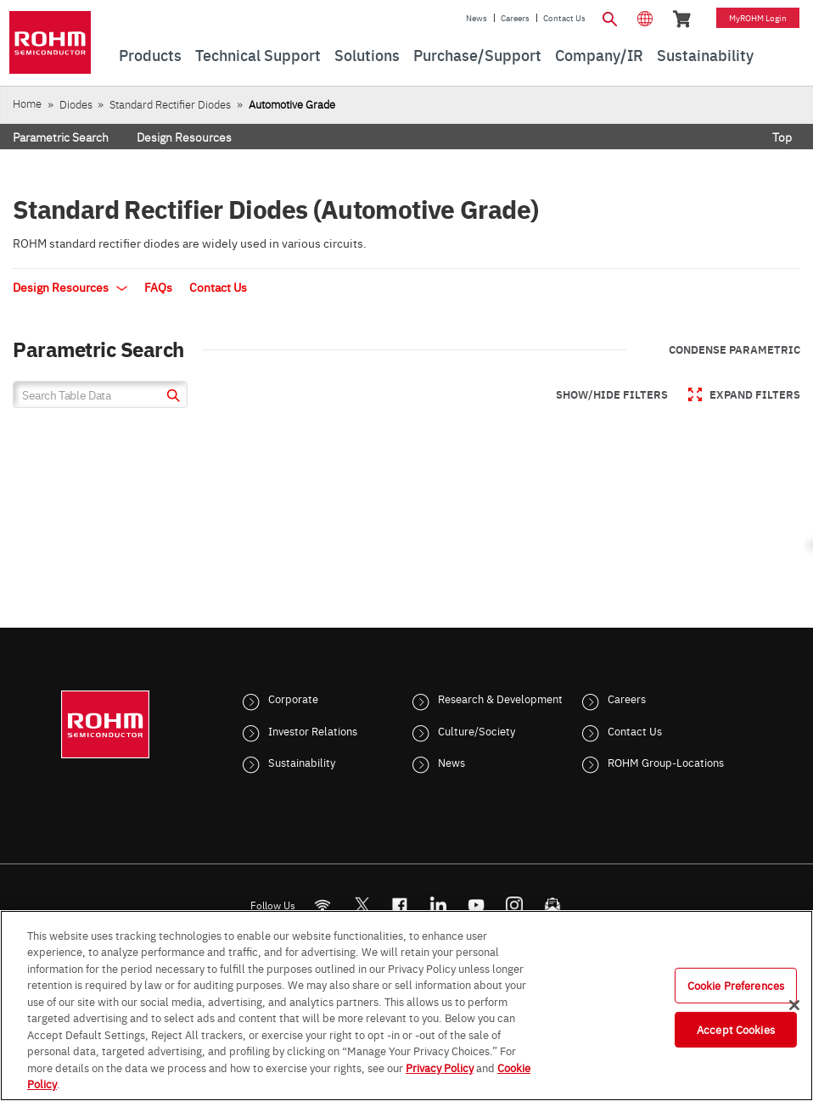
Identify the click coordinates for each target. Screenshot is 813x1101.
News (476, 18)
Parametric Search (61, 136)
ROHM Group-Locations (666, 761)
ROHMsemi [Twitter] (361, 904)
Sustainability (301, 761)
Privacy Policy (440, 1067)
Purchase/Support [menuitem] (477, 54)
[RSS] (323, 904)
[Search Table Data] (100, 394)
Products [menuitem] (150, 54)
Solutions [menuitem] (367, 54)
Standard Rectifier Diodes (170, 104)
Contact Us (564, 18)
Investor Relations (312, 730)
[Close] (794, 1005)
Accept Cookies (736, 1029)
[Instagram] (514, 904)
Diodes (76, 104)
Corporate (293, 698)
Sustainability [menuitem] (705, 54)
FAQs (158, 286)
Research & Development (500, 698)
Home (27, 103)
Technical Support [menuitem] (258, 54)
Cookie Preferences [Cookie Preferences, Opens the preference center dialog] (735, 984)
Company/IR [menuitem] (599, 54)
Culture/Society (476, 730)
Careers (515, 18)
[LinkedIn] (438, 904)
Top (782, 136)
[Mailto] (552, 904)
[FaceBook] (400, 904)
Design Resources (184, 136)
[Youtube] (476, 904)
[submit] (171, 397)
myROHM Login (758, 18)
